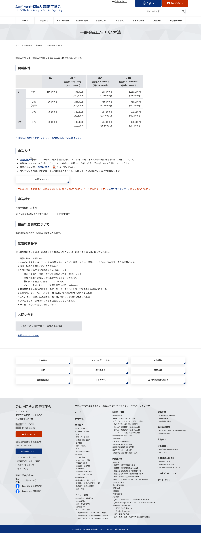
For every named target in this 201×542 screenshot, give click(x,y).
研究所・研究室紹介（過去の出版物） (127, 438)
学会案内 (44, 20)
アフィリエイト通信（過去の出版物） (127, 441)
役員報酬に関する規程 (84, 480)
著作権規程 (80, 477)
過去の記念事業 (118, 494)
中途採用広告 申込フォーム (125, 517)
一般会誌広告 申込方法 (122, 520)
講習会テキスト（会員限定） (123, 459)
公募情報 (116, 500)
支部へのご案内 (164, 470)
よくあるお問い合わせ (158, 387)
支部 (43, 375)
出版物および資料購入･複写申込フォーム (127, 461)
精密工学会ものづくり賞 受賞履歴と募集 (128, 482)
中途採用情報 (117, 502)
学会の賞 (116, 471)
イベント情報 (63, 20)
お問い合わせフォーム (119, 190)
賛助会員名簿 (163, 427)
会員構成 (79, 451)
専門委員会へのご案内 (166, 473)
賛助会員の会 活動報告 (166, 424)
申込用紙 (26, 159)
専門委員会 (100, 375)
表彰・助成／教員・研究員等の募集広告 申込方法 (132, 525)
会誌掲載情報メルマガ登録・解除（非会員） (93, 524)
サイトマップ (23, 479)
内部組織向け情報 (166, 466)
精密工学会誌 (117, 424)
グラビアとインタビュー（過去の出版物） (129, 430)
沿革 (77, 443)
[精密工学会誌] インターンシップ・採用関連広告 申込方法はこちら (50, 137)
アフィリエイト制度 (83, 469)
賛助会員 (120, 20)
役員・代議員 (81, 454)
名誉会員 (79, 463)
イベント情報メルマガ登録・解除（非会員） (93, 527)
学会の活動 (101, 20)
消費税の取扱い (81, 486)
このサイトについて (25, 475)
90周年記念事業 (118, 491)
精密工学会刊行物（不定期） (123, 453)
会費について (163, 461)
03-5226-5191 (29, 433)
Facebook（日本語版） (30, 496)
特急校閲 (117, 447)
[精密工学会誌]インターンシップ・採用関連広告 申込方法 (134, 511)
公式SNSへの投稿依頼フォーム (169, 476)
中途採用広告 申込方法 (122, 514)
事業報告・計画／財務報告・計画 (88, 492)
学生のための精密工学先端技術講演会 (172, 439)
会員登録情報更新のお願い (168, 458)
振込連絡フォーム (28, 461)
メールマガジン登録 (100, 363)
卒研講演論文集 (164, 442)
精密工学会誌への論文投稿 (122, 444)
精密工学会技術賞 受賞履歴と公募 (126, 477)
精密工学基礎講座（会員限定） (124, 456)
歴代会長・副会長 (82, 446)
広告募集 (39, 45)
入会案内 (157, 20)
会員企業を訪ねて (164, 430)
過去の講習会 (81, 510)
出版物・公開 (82, 20)
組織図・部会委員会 (83, 449)
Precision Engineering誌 (121, 450)
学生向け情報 (138, 20)
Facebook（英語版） (29, 502)
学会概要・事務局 (82, 440)
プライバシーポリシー (26, 467)
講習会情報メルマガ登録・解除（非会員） (93, 521)
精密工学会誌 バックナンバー (125, 427)
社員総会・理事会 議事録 (85, 495)
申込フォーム (41, 180)
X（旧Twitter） (26, 491)
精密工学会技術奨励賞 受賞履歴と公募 (128, 479)
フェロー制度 (81, 466)
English (150, 3)
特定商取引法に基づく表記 (28, 471)
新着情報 (79, 427)
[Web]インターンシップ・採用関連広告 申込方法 (131, 508)
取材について (81, 515)
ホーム (25, 20)
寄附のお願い (43, 387)
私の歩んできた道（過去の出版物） (126, 433)
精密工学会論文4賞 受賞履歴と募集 (126, 485)
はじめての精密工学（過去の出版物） (127, 436)
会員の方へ (100, 387)
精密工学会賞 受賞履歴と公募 (124, 474)
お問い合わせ (177, 3)
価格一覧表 (80, 497)
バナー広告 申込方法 (121, 522)
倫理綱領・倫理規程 (83, 474)
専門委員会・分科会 (83, 460)
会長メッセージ (81, 437)
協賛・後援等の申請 (83, 513)
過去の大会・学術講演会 (85, 507)
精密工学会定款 (81, 471)
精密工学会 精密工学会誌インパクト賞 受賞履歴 (131, 488)
